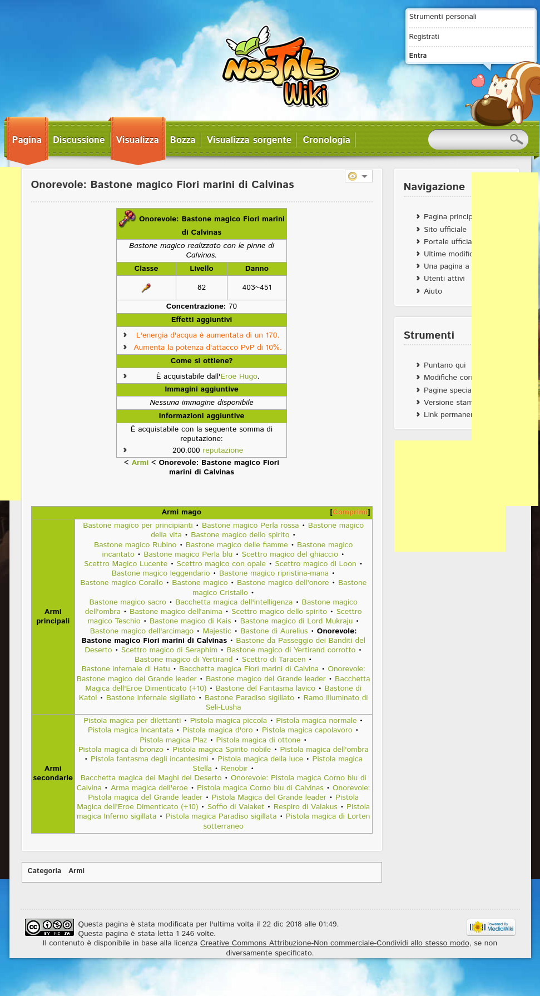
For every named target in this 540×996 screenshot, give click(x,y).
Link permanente (453, 414)
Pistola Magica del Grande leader (269, 797)
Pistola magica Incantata (131, 730)
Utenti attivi (444, 278)
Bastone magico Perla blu (187, 554)
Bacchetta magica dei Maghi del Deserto (151, 778)
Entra (418, 56)
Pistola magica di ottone (258, 740)
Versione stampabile (458, 402)
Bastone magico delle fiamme (237, 545)
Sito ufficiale (445, 229)
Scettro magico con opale (221, 563)
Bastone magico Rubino (135, 545)
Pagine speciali (449, 390)
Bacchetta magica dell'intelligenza (234, 602)
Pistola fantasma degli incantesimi (150, 759)
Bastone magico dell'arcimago (142, 631)
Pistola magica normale (316, 720)
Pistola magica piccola (228, 720)
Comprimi (350, 512)
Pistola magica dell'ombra (324, 749)
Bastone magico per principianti (137, 525)
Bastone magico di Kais (190, 621)
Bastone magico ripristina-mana (274, 573)
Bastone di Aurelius (274, 631)
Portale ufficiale (451, 241)
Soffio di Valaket (236, 806)
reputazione (222, 450)
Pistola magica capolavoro (307, 730)
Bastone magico (199, 582)
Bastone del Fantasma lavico (265, 688)
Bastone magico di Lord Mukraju (296, 621)
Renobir (234, 768)
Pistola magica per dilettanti (132, 720)
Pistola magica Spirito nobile (221, 749)
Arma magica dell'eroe (149, 788)
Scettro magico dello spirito (279, 611)
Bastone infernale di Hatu (125, 669)
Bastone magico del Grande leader (266, 679)
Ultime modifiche (453, 254)
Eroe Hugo (238, 376)
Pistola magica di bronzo (121, 749)
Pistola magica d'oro (217, 730)
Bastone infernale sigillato (151, 697)
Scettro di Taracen (274, 659)
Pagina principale (453, 216)
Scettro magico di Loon (315, 563)
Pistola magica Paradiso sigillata (221, 816)
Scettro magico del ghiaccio (290, 554)
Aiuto (433, 291)
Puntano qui (444, 365)
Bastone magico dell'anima (176, 611)
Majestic (217, 631)
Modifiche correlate (457, 377)
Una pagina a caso (456, 266)
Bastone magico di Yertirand (183, 659)
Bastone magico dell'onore (283, 582)
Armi (140, 462)
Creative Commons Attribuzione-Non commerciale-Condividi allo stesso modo (334, 943)
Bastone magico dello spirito (240, 535)
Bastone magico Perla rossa (250, 525)
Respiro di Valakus (306, 806)
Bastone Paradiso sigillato (249, 697)
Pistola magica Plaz (173, 740)
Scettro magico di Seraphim (169, 650)
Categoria (45, 871)
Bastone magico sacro (127, 602)
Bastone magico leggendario (161, 573)
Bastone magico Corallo (121, 582)
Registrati (424, 37)
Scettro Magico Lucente (125, 563)
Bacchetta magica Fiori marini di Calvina (249, 669)
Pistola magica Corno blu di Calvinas (260, 788)
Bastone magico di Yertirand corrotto (290, 650)
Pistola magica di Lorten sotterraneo (286, 821)
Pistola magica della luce (260, 759)
